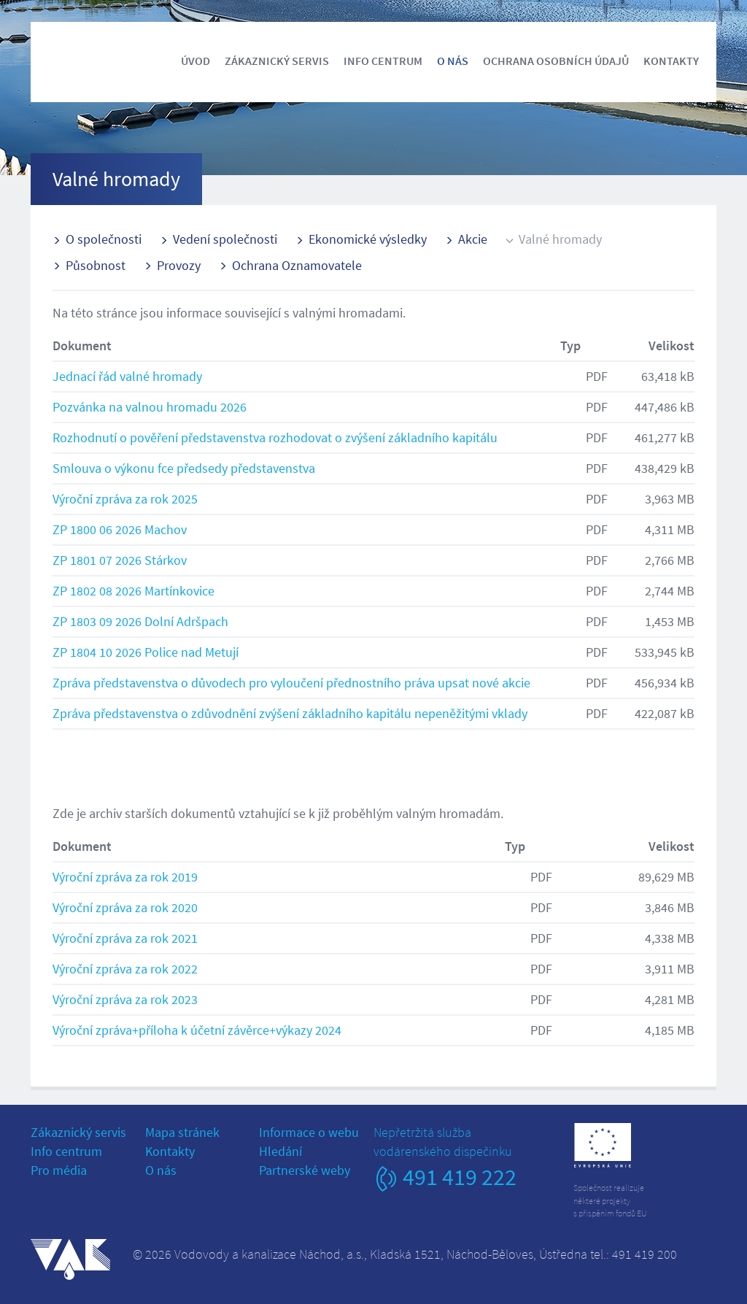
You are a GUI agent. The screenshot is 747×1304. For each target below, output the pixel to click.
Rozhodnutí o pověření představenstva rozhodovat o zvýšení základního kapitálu (275, 437)
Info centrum (383, 60)
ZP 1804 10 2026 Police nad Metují (146, 652)
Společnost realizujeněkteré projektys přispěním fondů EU (610, 1200)
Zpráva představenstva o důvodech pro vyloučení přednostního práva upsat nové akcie (291, 682)
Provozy (179, 265)
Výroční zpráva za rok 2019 (125, 876)
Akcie (472, 239)
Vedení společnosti (225, 239)
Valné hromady (560, 239)
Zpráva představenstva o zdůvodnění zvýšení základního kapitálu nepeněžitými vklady (290, 713)
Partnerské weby (304, 1170)
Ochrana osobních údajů (556, 60)
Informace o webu (309, 1132)
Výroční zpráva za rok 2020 (125, 907)
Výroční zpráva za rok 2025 (125, 498)
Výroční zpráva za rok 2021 (125, 938)
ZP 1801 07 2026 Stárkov (120, 560)
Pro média (59, 1170)
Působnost (95, 265)
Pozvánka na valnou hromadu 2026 (150, 406)
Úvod (195, 60)
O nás (452, 60)
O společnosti (104, 239)
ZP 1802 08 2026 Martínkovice (133, 590)
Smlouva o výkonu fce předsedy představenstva (184, 468)
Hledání (280, 1151)
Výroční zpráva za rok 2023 (125, 999)
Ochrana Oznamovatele (297, 265)
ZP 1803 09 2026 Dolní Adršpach (140, 621)
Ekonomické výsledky (368, 239)
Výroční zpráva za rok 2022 (125, 968)
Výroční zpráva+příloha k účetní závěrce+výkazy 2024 (197, 1030)
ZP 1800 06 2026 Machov (120, 529)
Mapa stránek (182, 1132)
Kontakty (671, 60)
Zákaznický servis (277, 60)
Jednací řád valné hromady (127, 376)
